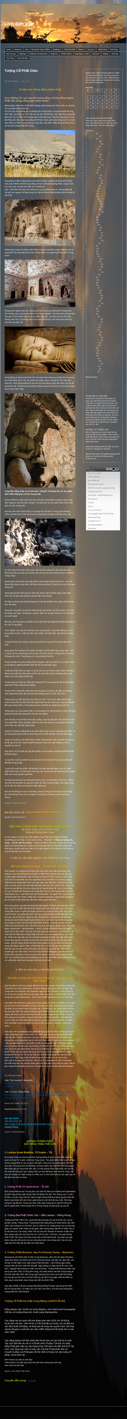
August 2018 (93, 243)
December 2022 (94, 144)
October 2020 (93, 186)
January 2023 (93, 141)
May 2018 (92, 251)
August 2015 (93, 327)
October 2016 (93, 301)
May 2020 (92, 193)
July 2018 (92, 246)
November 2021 (94, 159)
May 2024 (92, 139)
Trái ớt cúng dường (95, 382)
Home (8, 49)
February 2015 (93, 332)
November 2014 (94, 340)
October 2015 (93, 324)
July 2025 (92, 133)
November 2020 (94, 183)
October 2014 (93, 343)
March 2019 (92, 225)
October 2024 (93, 136)
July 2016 (92, 309)
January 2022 (93, 157)
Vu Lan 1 (91, 49)
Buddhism (56, 49)
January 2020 (93, 201)
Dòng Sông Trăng (94, 517)
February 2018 (93, 259)
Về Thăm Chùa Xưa (95, 492)
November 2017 (94, 267)
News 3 (81, 49)
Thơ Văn (115, 54)
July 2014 (92, 348)
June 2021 (92, 170)
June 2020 (92, 191)
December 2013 (94, 363)
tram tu (90, 506)
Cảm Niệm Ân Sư (94, 521)
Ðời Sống (114, 49)
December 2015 (94, 319)
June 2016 (92, 311)
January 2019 (93, 230)
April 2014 (92, 356)
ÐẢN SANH (102, 49)
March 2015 (92, 329)
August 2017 (93, 275)
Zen (26, 49)
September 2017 (94, 272)
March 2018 (92, 256)
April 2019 (92, 222)
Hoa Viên (95, 54)
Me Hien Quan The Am (96, 484)
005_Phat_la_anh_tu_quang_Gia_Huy (101, 488)
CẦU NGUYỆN (69, 49)
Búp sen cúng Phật (94, 473)
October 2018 (93, 238)
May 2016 (92, 314)
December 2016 (94, 295)
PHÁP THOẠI (66, 54)
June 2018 (92, 248)
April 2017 (92, 285)
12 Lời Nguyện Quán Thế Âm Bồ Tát (101, 514)
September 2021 (94, 165)
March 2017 (92, 288)
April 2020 (92, 196)
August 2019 (93, 214)
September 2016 (94, 303)
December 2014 (94, 337)
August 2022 (93, 146)
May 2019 (92, 220)
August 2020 (93, 188)
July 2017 (92, 277)
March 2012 (92, 371)
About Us (18, 49)
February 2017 (93, 290)
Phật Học (22, 54)
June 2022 (92, 149)
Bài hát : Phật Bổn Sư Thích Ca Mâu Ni (103, 385)
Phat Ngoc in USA (82, 54)
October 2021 (93, 162)
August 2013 (93, 366)
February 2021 (93, 175)
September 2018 (94, 241)
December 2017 (94, 264)
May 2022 (92, 152)
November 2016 (94, 298)
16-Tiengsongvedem (95, 525)
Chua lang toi (92, 499)
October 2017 (93, 269)
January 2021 (93, 178)
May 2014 (92, 353)
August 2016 (93, 306)
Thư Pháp (10, 58)
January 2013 (93, 369)
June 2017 (92, 280)
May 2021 (92, 173)
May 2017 (92, 282)
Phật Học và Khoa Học (38, 54)
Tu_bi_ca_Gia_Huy (94, 510)
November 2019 (94, 207)
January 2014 (93, 361)
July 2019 (92, 217)
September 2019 (94, 212)
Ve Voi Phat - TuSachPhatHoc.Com (100, 495)
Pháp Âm (54, 54)
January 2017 (93, 293)
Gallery (105, 54)
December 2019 (94, 204)
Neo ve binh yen (93, 480)
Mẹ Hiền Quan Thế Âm (97, 388)
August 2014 (93, 345)
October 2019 (93, 209)
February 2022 (93, 154)
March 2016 (92, 316)
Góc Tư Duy (11, 54)
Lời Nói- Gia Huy (94, 477)
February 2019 (93, 227)
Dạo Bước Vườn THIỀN (40, 49)
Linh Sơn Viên (19, 23)
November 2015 (94, 322)
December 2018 (94, 233)
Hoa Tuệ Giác (23, 58)
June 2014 (92, 350)
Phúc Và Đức (93, 380)
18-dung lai (92, 528)
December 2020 (94, 180)
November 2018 (94, 235)
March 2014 (92, 358)
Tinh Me (91, 503)
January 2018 (93, 261)
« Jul (87, 113)
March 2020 (92, 199)
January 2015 (93, 335)
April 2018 (92, 254)
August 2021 (93, 167)
